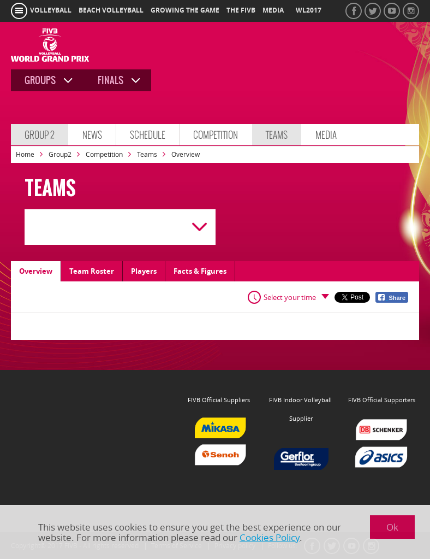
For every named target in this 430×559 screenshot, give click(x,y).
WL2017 (308, 10)
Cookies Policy (270, 537)
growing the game (185, 10)
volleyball (50, 10)
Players (144, 271)
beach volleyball (111, 10)
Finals (110, 80)
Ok (392, 527)
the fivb (240, 10)
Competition (215, 135)
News (92, 135)
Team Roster (91, 271)
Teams (277, 135)
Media (326, 135)
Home (25, 154)
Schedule (147, 135)
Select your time (290, 297)
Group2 (60, 154)
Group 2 (40, 135)
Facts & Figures (200, 271)
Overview (35, 271)
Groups (40, 80)
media (273, 10)
